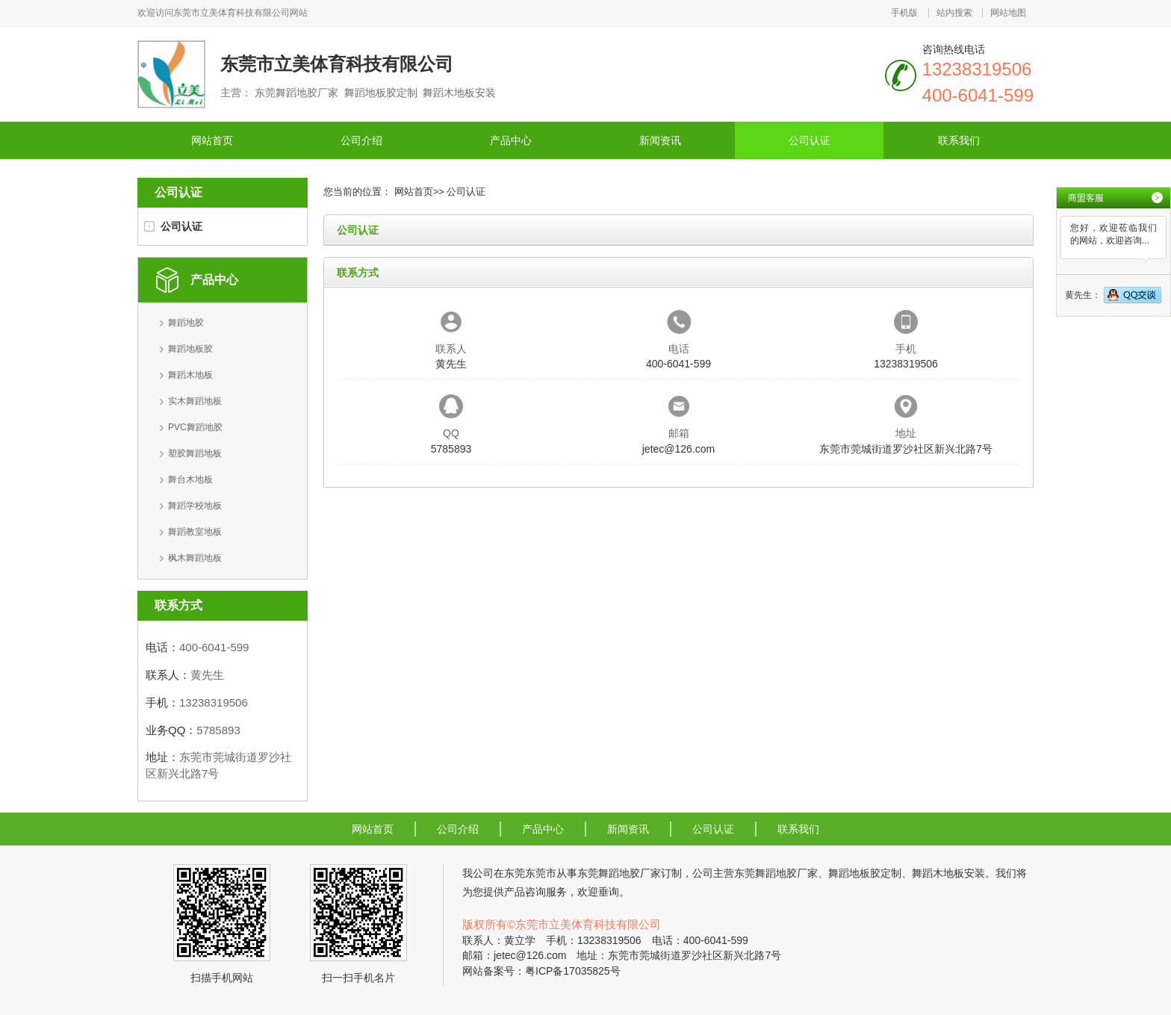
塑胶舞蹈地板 (195, 453)
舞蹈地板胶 (190, 349)
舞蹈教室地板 (195, 532)
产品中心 (511, 140)
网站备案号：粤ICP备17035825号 (541, 971)
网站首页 (212, 140)
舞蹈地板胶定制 (864, 873)
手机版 (904, 12)
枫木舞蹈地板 (195, 558)
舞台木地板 (190, 479)
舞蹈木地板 (190, 375)
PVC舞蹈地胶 (195, 427)
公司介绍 (361, 140)
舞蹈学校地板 (195, 505)
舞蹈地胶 (186, 322)
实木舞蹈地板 (195, 401)
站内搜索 (954, 12)
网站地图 (1008, 12)
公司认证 (809, 140)
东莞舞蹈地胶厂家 (619, 873)
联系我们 (959, 140)
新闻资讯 (660, 140)
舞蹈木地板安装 (948, 873)
